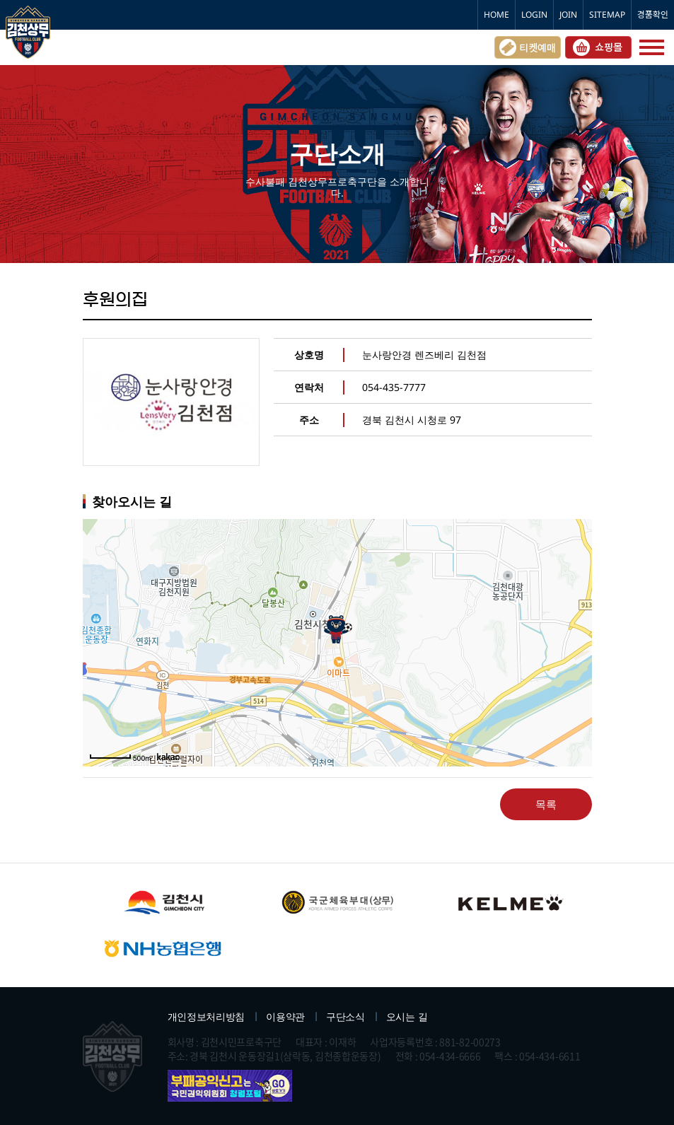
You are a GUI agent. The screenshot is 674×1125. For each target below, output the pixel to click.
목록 (546, 804)
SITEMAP (607, 14)
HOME (496, 14)
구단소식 (345, 1016)
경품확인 (652, 14)
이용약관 (285, 1016)
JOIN (568, 14)
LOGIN (534, 14)
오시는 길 (407, 1016)
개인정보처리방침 (206, 1016)
